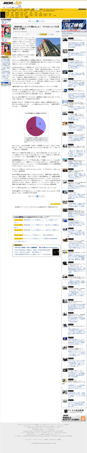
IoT (8, 9)
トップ (2, 9)
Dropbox (31, 15)
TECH (16, 9)
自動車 (32, 9)
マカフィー (7, 17)
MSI (31, 12)
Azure (22, 15)
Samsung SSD (26, 431)
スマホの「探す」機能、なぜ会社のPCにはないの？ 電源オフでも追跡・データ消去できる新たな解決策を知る (76, 196)
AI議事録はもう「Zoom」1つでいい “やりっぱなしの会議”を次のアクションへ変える (76, 108)
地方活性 (47, 10)
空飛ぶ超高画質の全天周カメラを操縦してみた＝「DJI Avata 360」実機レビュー (37, 254)
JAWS (7, 15)
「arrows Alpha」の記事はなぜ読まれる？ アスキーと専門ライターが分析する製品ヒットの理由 (76, 205)
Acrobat (12, 15)
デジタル (21, 9)
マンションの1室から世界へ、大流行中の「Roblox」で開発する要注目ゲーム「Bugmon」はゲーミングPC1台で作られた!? (76, 176)
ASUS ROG (17, 14)
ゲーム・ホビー (19, 3)
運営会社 (46, 439)
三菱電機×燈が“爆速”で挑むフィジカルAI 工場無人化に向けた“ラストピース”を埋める (77, 165)
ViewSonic (45, 14)
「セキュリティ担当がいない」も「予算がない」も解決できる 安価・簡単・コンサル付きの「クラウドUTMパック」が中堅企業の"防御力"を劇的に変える (76, 153)
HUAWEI (40, 14)
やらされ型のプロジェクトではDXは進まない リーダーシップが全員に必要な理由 (76, 118)
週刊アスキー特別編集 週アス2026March (6, 40)
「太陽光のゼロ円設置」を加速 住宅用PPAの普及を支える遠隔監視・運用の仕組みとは (76, 282)
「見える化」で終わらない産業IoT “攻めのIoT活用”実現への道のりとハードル (76, 75)
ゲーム (61, 9)
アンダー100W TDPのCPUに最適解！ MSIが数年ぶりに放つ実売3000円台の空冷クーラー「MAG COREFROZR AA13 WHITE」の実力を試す (76, 307)
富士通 (7, 12)
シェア (27, 33)
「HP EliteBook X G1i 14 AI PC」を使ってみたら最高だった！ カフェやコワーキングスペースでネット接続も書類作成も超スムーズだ (77, 245)
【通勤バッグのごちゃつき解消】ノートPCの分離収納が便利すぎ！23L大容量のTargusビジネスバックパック (76, 139)
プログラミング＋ (51, 432)
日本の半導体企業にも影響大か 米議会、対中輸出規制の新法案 (32, 250)
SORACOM (39, 431)
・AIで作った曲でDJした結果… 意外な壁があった (5, 68)
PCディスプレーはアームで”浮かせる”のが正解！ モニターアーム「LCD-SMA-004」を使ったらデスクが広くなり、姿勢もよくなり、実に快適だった (76, 363)
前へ (31, 21)
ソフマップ (22, 17)
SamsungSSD (25, 14)
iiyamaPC (17, 12)
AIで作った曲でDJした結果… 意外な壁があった (28, 252)
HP (40, 12)
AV (44, 9)
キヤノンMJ (12, 17)
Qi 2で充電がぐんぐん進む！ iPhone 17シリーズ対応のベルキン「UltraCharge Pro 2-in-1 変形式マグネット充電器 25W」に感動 (76, 233)
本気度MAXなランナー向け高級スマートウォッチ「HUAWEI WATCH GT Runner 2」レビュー (76, 387)
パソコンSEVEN (26, 12)
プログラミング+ (39, 10)
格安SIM (9, 10)
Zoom (55, 15)
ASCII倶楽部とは (7, 80)
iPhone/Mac (27, 9)
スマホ (51, 9)
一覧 (37, 34)
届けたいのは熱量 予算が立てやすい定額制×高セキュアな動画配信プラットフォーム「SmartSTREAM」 (76, 319)
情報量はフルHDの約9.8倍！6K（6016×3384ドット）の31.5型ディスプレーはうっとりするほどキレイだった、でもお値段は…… (76, 128)
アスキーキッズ (3, 10)
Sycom (21, 12)
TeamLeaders (32, 10)
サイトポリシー (28, 439)
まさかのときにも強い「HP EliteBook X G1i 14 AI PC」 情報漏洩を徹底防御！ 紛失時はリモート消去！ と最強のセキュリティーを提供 (77, 269)
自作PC (41, 9)
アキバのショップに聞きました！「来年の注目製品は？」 (39, 235)
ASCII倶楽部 (82, 9)
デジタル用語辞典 (41, 434)
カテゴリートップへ (55, 204)
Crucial (36, 14)
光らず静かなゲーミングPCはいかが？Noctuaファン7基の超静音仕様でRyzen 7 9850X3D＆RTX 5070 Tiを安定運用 (76, 374)
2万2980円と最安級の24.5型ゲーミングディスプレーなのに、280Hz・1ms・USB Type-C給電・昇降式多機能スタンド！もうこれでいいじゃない (76, 65)
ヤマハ (50, 15)
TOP (19, 424)
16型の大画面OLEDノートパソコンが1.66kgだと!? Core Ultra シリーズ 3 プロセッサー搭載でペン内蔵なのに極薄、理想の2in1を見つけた (76, 331)
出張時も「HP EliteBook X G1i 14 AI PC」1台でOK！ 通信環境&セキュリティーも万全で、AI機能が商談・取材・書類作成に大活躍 (76, 257)
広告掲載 (59, 439)
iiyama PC (41, 426)
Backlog (40, 15)
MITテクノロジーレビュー (55, 434)
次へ (42, 21)
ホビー (36, 9)
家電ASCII (14, 10)
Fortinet (45, 15)
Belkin (50, 14)
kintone (17, 15)
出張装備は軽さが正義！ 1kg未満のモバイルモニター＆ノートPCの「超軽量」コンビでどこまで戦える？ (76, 395)
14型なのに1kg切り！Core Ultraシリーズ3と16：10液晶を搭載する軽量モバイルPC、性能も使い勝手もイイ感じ (76, 84)
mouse (12, 12)
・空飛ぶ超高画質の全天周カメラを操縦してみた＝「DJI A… (6, 72)
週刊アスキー (26, 10)
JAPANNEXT (17, 17)
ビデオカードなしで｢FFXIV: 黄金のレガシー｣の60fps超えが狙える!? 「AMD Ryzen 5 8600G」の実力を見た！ (76, 404)
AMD (12, 14)
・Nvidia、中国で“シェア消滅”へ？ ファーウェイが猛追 (5, 77)
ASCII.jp (8, 3)
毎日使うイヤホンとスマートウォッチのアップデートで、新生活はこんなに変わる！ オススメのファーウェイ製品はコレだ (77, 353)
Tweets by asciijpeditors (67, 33)
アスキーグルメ (20, 10)
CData (36, 15)
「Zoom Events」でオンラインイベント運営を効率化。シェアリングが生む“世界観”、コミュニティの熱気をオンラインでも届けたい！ (76, 294)
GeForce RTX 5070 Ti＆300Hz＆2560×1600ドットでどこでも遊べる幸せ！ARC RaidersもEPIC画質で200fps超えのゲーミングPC (77, 96)
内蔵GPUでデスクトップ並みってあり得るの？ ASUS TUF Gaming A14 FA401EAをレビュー (76, 187)
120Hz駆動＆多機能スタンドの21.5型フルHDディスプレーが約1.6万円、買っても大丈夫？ (76, 224)
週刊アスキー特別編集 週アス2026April (6, 22)
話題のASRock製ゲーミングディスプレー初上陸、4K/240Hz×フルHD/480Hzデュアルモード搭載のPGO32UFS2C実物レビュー (76, 342)
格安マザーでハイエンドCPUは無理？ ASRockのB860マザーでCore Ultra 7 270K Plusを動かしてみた (77, 54)
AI (5, 9)
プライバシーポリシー (38, 439)
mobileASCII (48, 434)
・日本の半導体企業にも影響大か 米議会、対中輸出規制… (5, 64)
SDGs (44, 10)
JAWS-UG (33, 427)
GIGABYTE (21, 14)
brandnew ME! (26, 17)
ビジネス (12, 9)
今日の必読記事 (29, 434)
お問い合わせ (53, 439)
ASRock (31, 14)
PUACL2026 (52, 10)
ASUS (36, 12)
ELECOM (7, 14)
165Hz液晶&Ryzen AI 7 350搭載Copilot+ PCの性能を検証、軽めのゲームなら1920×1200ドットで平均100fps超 (76, 45)
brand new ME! (51, 429)
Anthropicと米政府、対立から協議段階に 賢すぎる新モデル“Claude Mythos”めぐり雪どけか (41, 247)
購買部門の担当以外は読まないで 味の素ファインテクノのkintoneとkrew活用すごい (77, 215)
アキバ (47, 9)
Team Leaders (44, 432)
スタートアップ (56, 9)
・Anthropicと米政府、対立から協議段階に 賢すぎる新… (5, 60)
